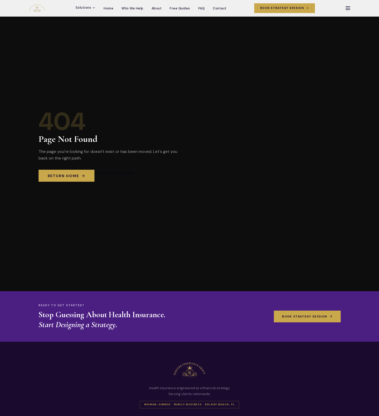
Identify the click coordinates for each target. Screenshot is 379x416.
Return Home (66, 176)
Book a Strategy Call (116, 172)
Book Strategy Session (284, 8)
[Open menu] (348, 8)
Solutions (86, 8)
